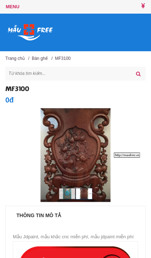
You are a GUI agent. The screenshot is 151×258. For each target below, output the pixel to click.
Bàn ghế (40, 58)
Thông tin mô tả (38, 215)
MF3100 (63, 58)
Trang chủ (15, 58)
